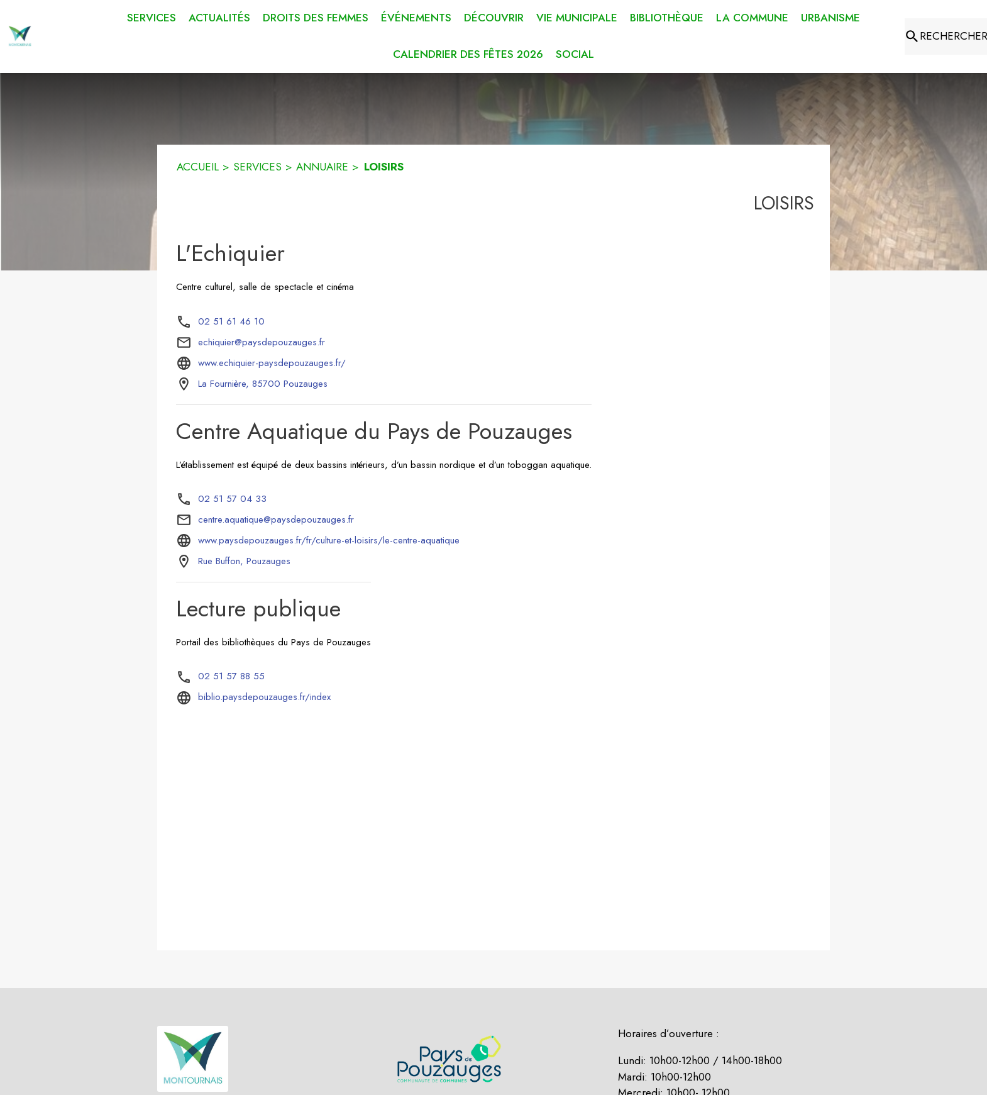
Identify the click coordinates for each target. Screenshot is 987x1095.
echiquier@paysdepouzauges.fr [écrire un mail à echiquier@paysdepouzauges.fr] (261, 342)
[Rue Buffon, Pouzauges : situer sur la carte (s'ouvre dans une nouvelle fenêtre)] (244, 561)
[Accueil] (19, 36)
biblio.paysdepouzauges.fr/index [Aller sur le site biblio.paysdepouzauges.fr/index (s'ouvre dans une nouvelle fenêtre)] (264, 697)
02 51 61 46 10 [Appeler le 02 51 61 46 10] (231, 321)
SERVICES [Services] (257, 166)
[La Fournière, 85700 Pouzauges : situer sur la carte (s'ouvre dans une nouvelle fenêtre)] (263, 384)
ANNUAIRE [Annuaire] (322, 166)
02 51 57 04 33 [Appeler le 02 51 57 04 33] (232, 499)
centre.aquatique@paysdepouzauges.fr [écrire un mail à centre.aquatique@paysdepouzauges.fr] (276, 519)
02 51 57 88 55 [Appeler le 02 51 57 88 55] (231, 676)
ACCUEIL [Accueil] (198, 166)
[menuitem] (151, 15)
